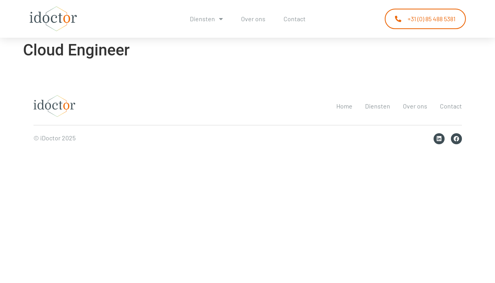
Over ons (253, 18)
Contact (295, 18)
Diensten (206, 19)
